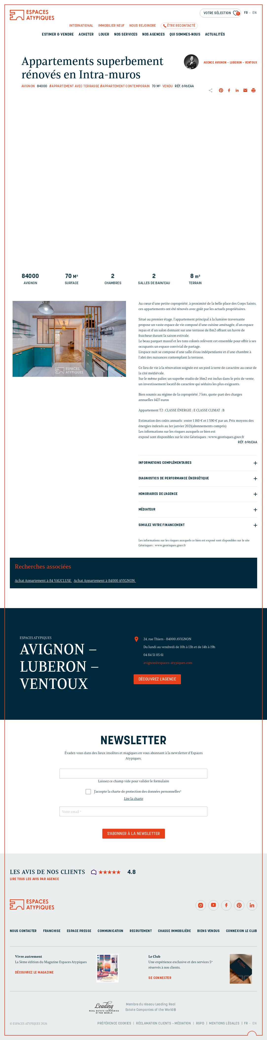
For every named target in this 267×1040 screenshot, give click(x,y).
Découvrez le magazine (34, 973)
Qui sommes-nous (185, 35)
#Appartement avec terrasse (74, 86)
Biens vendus (208, 931)
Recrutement (141, 931)
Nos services (126, 35)
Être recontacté (181, 26)
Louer (104, 35)
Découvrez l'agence (157, 679)
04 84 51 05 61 (153, 655)
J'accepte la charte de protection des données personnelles (137, 791)
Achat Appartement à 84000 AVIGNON (105, 580)
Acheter (86, 35)
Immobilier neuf (111, 26)
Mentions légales (224, 1023)
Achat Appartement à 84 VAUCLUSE (43, 580)
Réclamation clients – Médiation (163, 1023)
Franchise (52, 931)
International (81, 26)
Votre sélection (222, 13)
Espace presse (79, 931)
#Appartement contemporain (125, 86)
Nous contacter (23, 931)
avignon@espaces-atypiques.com (167, 663)
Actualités (215, 35)
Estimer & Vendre (58, 35)
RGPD (200, 1023)
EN (254, 13)
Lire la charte (133, 799)
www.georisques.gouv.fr (170, 545)
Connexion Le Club (241, 931)
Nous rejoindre (142, 26)
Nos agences (153, 35)
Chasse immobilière (174, 931)
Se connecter (159, 978)
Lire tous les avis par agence (34, 879)
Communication (110, 931)
